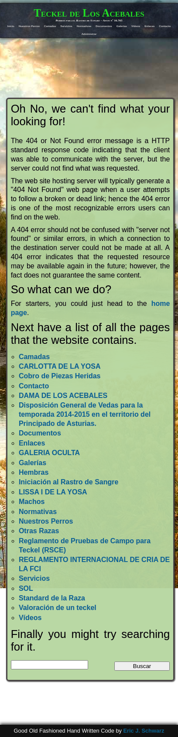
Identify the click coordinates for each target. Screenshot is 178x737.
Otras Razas (39, 531)
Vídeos (135, 25)
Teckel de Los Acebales (89, 13)
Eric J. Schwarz (143, 730)
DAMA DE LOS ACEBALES (63, 395)
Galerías (121, 25)
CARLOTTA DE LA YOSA (60, 366)
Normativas (84, 25)
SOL (26, 588)
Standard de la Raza (52, 598)
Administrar (89, 33)
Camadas (50, 25)
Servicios (66, 25)
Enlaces (149, 25)
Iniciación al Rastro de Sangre (69, 482)
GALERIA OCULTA (49, 452)
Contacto (165, 25)
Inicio (10, 25)
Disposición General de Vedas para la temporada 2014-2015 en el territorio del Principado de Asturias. (85, 414)
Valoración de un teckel (57, 607)
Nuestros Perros (29, 25)
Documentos (104, 25)
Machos (32, 501)
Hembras (33, 472)
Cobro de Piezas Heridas (60, 376)
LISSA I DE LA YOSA (53, 492)
